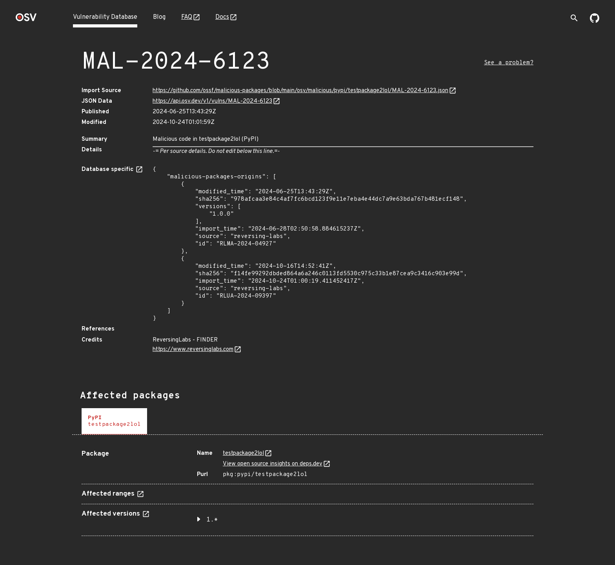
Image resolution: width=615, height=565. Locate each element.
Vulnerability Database (105, 17)
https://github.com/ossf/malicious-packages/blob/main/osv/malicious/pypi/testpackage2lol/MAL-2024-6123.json (300, 90)
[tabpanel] (307, 489)
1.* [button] (212, 520)
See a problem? (508, 63)
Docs (222, 17)
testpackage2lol (243, 453)
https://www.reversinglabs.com (193, 349)
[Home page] (26, 19)
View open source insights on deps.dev (272, 464)
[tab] (114, 421)
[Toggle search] (574, 18)
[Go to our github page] (594, 21)
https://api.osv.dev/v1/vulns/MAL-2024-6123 (212, 101)
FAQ (186, 17)
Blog (159, 17)
